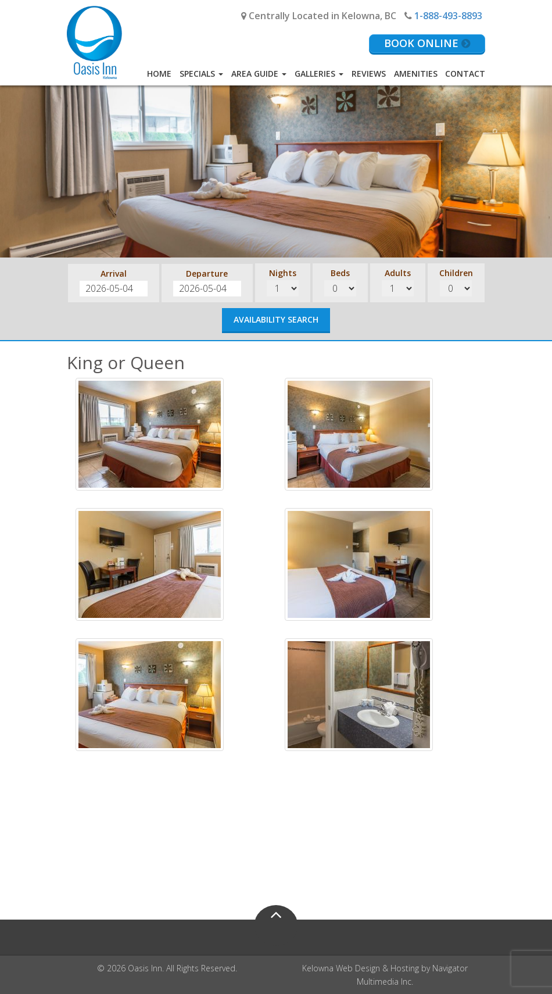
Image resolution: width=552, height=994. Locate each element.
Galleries (319, 73)
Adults (398, 272)
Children (456, 272)
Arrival (114, 273)
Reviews (369, 73)
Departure (207, 273)
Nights (282, 272)
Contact (465, 73)
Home (159, 73)
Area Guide (258, 73)
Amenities (416, 73)
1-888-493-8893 (448, 15)
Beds (340, 272)
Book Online (427, 43)
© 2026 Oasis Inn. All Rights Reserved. (167, 968)
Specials (201, 73)
